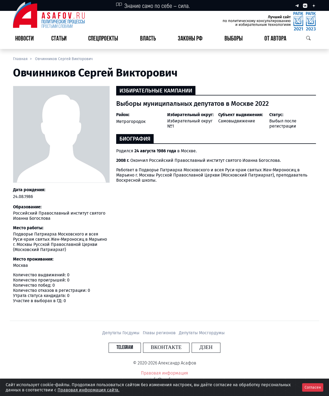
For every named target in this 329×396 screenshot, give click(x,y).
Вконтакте (166, 347)
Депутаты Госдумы (121, 332)
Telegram (133, 347)
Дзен (197, 347)
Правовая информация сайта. (88, 389)
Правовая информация (164, 373)
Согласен (313, 387)
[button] (61, 39)
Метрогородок (130, 121)
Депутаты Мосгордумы (202, 332)
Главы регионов (160, 332)
